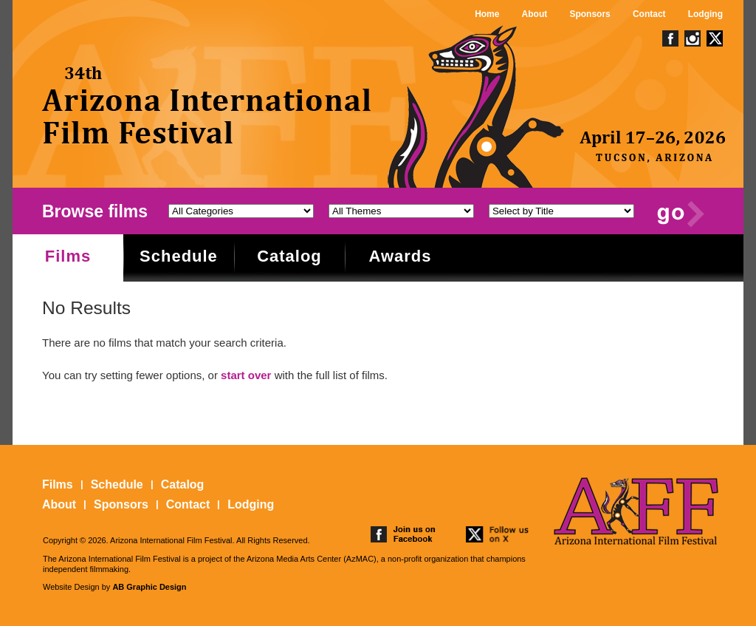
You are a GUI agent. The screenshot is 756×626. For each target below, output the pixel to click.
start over (246, 375)
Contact (649, 14)
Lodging (705, 14)
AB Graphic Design (149, 586)
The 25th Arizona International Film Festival (207, 105)
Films (68, 256)
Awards (399, 256)
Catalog (289, 256)
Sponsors (589, 14)
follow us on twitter (498, 534)
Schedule (179, 256)
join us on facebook (403, 534)
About (535, 14)
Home (487, 14)
